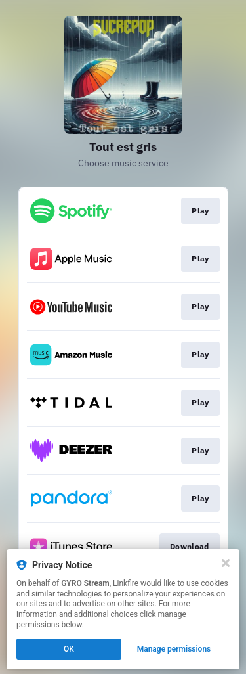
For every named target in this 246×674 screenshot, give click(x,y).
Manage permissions (174, 649)
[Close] (225, 562)
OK (69, 649)
